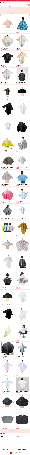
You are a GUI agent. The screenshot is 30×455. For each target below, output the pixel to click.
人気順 (16, 11)
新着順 (14, 11)
